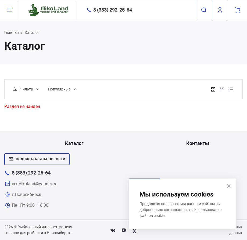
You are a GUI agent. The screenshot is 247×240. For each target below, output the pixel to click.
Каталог (74, 143)
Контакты (197, 143)
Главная (11, 32)
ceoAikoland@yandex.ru (35, 183)
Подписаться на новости (37, 159)
